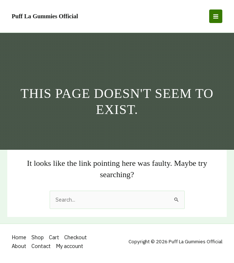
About (19, 246)
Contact (41, 246)
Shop (37, 237)
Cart (54, 237)
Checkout (75, 237)
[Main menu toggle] (215, 16)
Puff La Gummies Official (45, 16)
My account (69, 246)
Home (19, 237)
